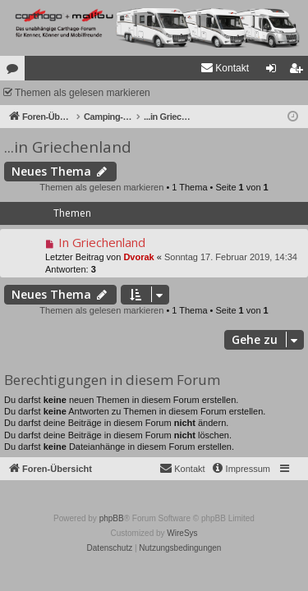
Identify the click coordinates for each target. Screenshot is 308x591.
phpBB (111, 518)
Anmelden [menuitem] (274, 71)
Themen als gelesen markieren (82, 92)
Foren (16, 71)
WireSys (182, 533)
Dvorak (138, 257)
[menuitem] (225, 68)
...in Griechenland (67, 147)
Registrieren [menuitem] (299, 71)
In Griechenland (101, 242)
